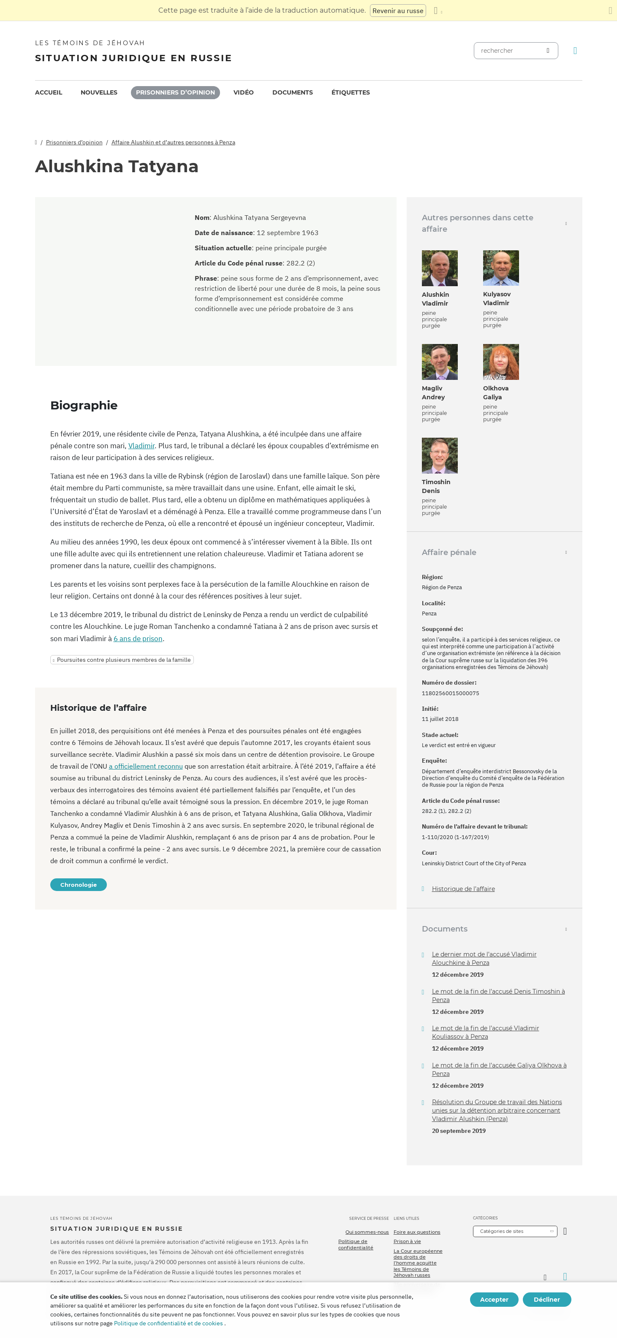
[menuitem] (48, 92)
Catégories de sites (501, 1231)
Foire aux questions (417, 1232)
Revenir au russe (398, 10)
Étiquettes (351, 92)
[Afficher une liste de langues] (438, 11)
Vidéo (244, 92)
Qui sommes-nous (367, 1232)
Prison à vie (407, 1241)
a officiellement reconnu (146, 766)
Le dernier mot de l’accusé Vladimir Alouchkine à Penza (484, 959)
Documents (292, 92)
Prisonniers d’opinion (175, 92)
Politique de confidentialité (355, 1244)
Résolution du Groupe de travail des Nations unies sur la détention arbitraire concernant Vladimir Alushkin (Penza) (497, 1110)
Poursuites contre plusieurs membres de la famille (124, 660)
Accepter (494, 1299)
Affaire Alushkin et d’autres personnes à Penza (173, 142)
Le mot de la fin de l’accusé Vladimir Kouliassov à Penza (485, 1032)
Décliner (547, 1299)
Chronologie (78, 884)
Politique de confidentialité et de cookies (168, 1323)
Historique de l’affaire (463, 889)
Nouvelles (99, 92)
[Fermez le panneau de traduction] (610, 10)
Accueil (48, 92)
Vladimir (141, 445)
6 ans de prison (138, 638)
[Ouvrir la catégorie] (565, 1231)
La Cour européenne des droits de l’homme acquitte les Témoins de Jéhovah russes (418, 1263)
